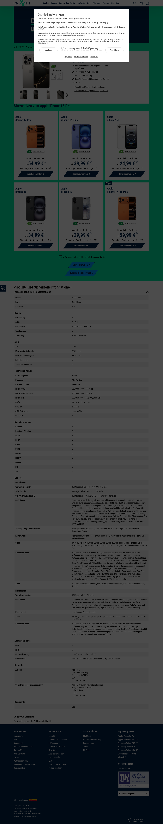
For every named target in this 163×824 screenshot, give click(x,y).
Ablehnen (48, 50)
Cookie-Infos (94, 57)
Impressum (68, 57)
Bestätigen (114, 50)
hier (75, 50)
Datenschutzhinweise (81, 57)
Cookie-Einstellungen (51, 14)
